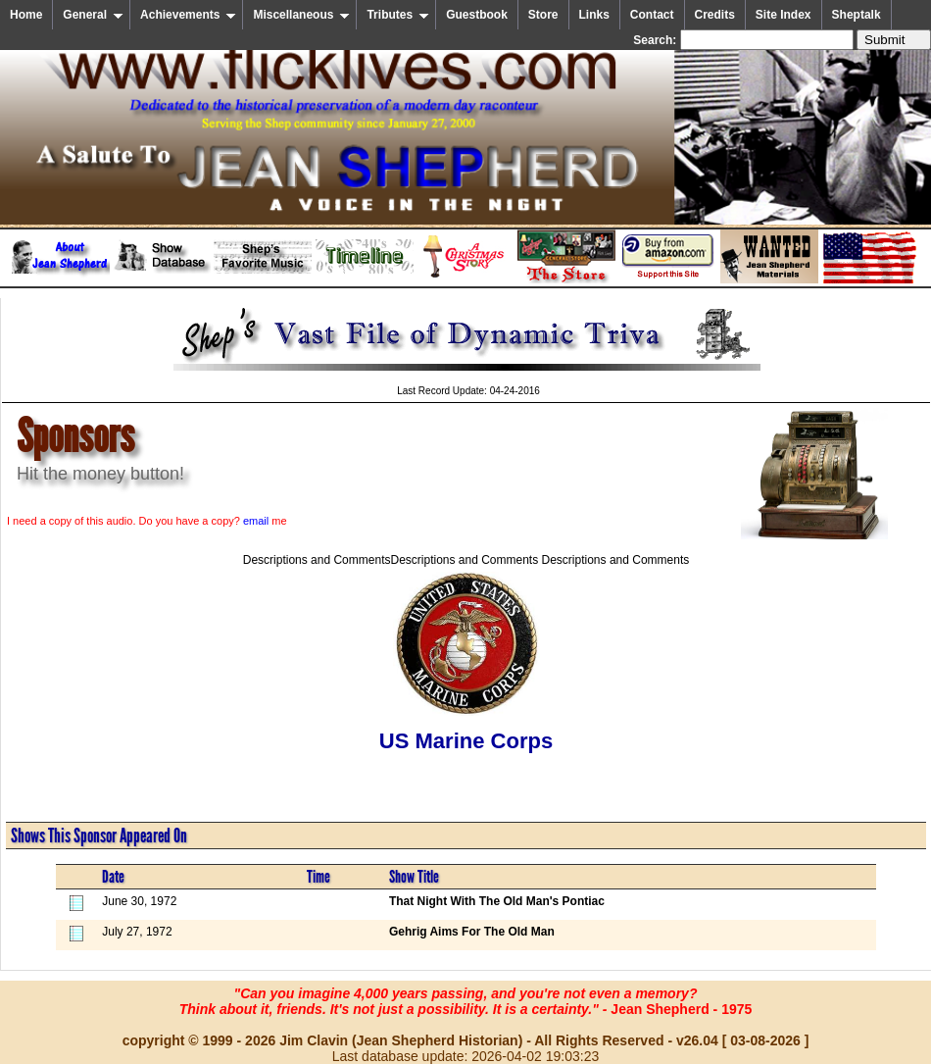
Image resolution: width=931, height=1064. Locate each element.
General (93, 15)
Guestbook (477, 15)
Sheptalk (856, 15)
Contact (652, 15)
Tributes (398, 15)
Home (26, 15)
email (256, 521)
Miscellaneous (301, 15)
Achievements (188, 15)
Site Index (783, 15)
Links (594, 15)
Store (543, 15)
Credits (715, 15)
